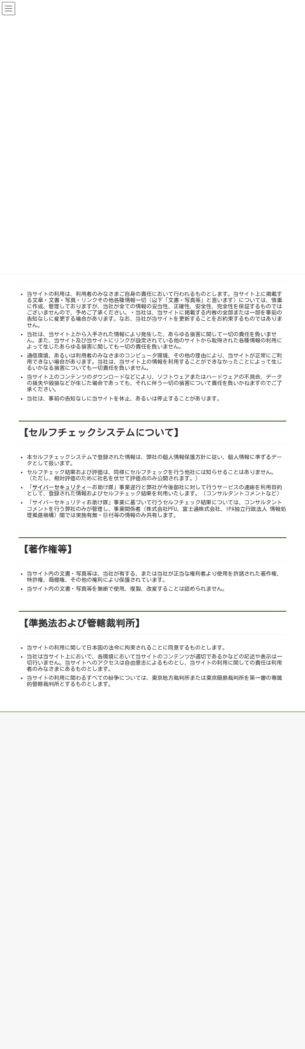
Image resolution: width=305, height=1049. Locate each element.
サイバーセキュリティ (59, 487)
